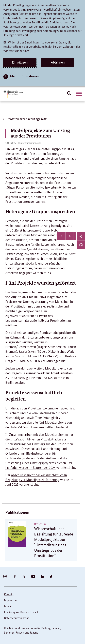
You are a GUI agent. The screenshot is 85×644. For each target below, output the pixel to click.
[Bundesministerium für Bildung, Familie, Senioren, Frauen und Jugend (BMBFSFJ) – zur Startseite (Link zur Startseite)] (13, 94)
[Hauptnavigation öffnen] (79, 94)
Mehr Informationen (24, 76)
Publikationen (17, 512)
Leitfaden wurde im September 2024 (30, 468)
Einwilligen (20, 62)
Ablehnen (58, 62)
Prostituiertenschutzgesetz (25, 119)
